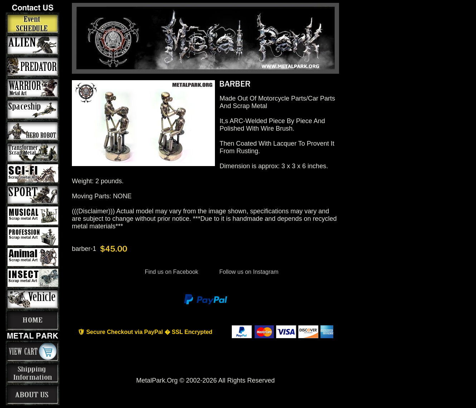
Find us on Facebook (171, 272)
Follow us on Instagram (248, 272)
